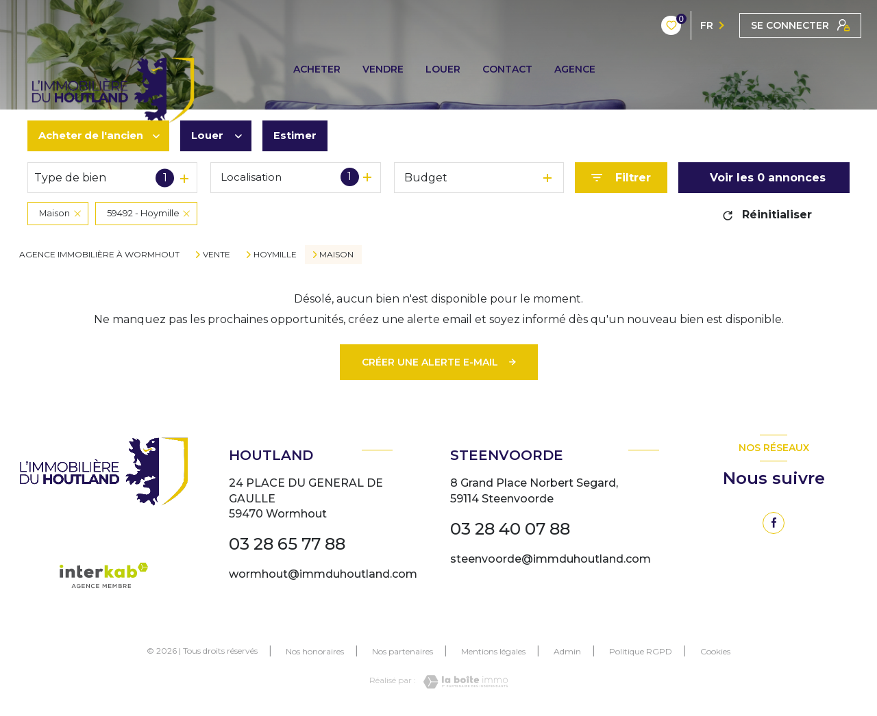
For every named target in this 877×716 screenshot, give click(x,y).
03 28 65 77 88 (287, 544)
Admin (567, 651)
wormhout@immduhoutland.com (323, 573)
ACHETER (317, 69)
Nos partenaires (402, 651)
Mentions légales (493, 651)
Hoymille (275, 255)
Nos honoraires (315, 651)
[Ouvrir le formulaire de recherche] (621, 177)
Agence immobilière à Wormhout (99, 254)
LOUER (442, 69)
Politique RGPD (640, 651)
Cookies (715, 651)
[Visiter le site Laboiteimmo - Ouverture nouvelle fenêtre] (462, 682)
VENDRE (383, 69)
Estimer (307, 135)
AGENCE (574, 69)
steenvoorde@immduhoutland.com (550, 558)
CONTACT (507, 69)
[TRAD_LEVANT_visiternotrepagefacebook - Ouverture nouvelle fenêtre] (774, 523)
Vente (216, 255)
